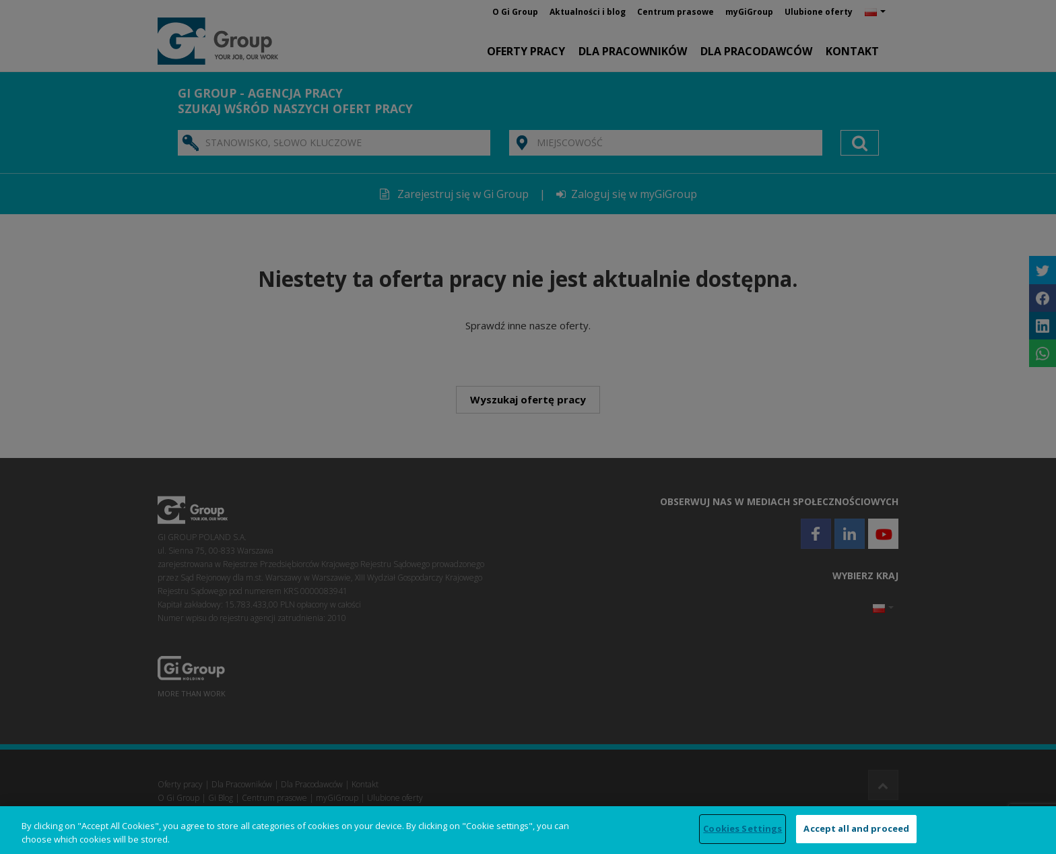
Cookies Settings (742, 828)
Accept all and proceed (856, 828)
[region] (528, 830)
